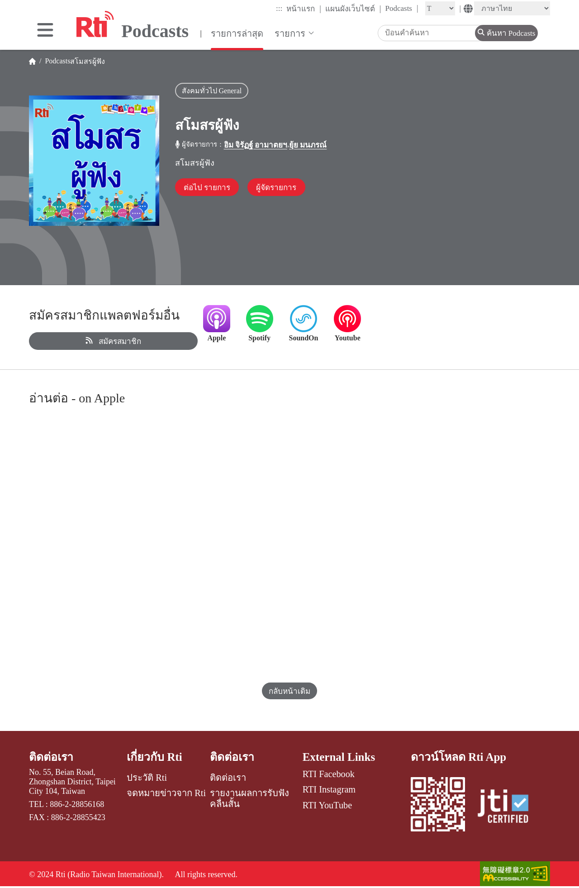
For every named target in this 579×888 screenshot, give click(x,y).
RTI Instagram (329, 789)
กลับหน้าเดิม (289, 691)
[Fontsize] (440, 8)
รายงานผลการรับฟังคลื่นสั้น (249, 798)
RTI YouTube (327, 805)
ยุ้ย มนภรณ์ (308, 145)
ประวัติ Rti (147, 778)
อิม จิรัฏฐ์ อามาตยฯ (256, 145)
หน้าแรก (303, 8)
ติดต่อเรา (51, 757)
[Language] (512, 8)
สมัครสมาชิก (113, 341)
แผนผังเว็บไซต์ (353, 8)
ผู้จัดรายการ (277, 187)
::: (279, 8)
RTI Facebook (329, 774)
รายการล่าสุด (237, 33)
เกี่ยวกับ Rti (155, 757)
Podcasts (401, 8)
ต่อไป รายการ (207, 187)
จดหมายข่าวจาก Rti (166, 793)
